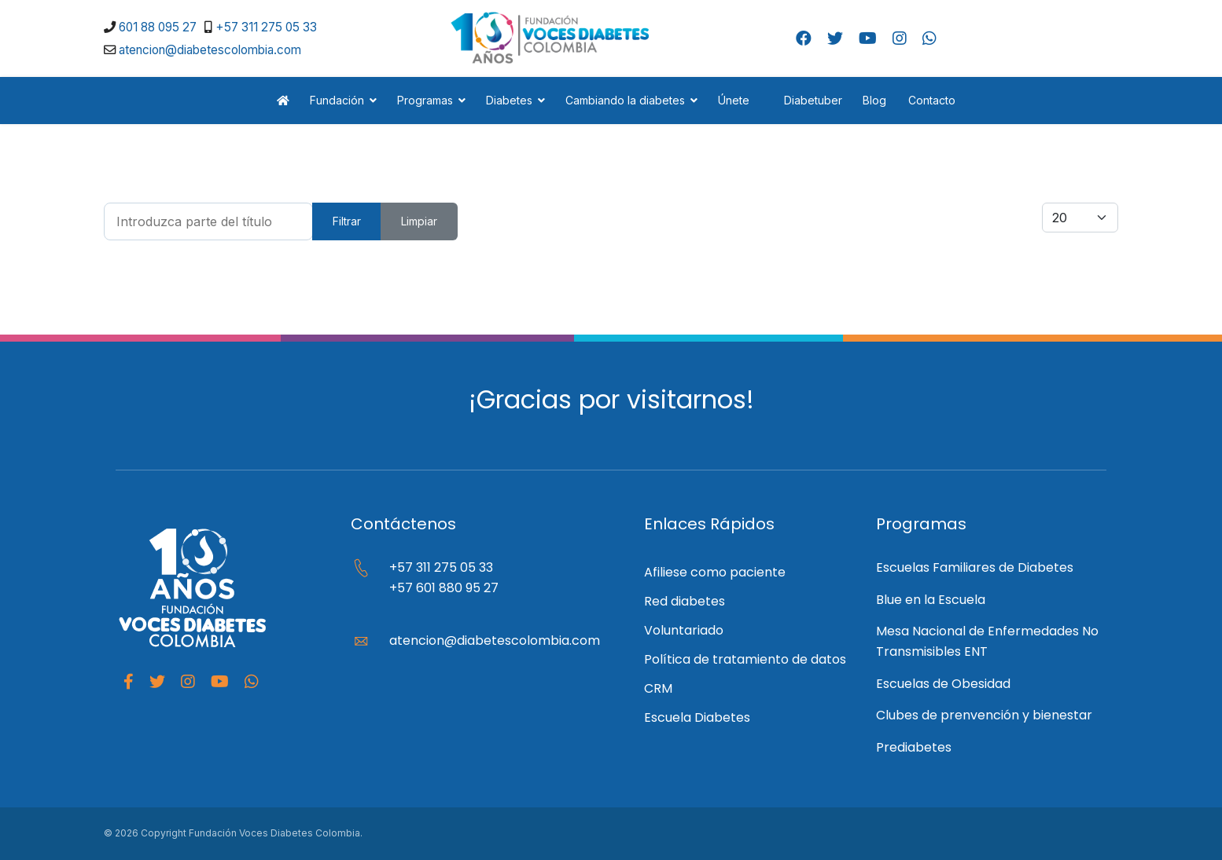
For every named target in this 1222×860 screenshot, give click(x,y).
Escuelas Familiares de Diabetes (974, 567)
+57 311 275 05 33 (266, 27)
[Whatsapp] (929, 38)
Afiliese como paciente (715, 572)
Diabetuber (806, 100)
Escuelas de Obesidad (943, 684)
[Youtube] (868, 38)
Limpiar (419, 221)
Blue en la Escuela (930, 600)
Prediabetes (913, 747)
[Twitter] (835, 38)
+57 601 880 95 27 (444, 588)
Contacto (931, 100)
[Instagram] (900, 38)
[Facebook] (804, 38)
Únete (733, 100)
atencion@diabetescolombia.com (210, 49)
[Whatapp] (252, 681)
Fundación (337, 100)
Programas (425, 100)
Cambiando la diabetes (625, 100)
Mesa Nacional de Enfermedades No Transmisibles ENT (987, 641)
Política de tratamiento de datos (745, 659)
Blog (874, 100)
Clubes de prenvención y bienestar (984, 715)
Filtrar (347, 221)
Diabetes (509, 100)
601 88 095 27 (158, 27)
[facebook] (128, 681)
